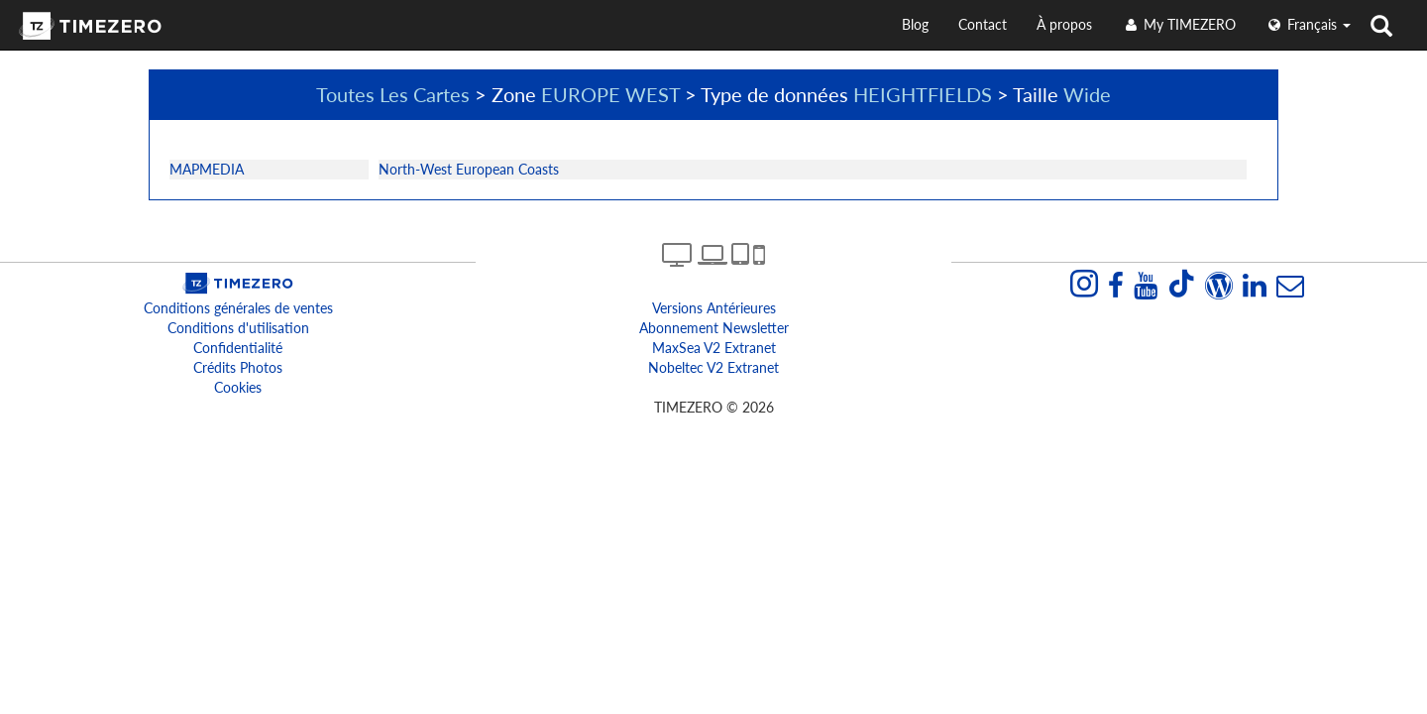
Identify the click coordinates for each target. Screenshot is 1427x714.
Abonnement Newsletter (714, 327)
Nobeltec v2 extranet (713, 367)
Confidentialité (237, 347)
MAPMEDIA (206, 169)
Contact (982, 24)
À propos (1064, 24)
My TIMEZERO (1179, 24)
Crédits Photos (237, 367)
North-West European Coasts (469, 169)
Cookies (238, 387)
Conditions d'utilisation (238, 327)
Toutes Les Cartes (393, 94)
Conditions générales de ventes (238, 307)
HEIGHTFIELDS (922, 94)
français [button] (1308, 24)
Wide (1087, 94)
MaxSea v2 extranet (714, 347)
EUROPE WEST (610, 94)
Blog (915, 24)
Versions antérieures (714, 307)
